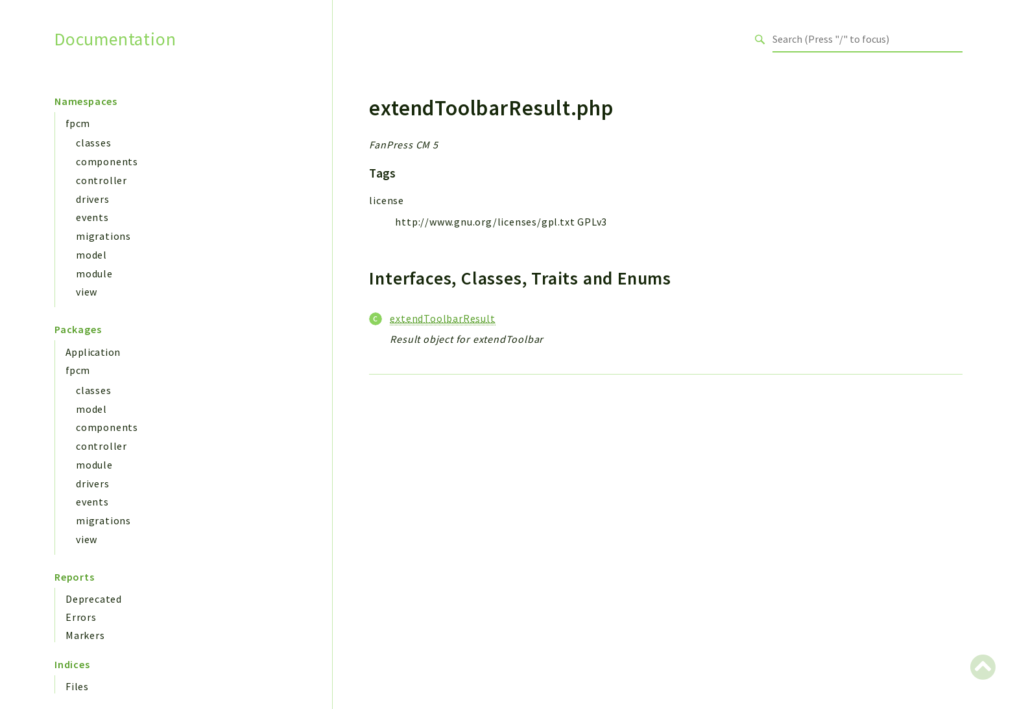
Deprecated (94, 598)
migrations (103, 235)
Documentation (115, 39)
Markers (85, 635)
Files (77, 686)
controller (101, 180)
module (94, 273)
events (92, 217)
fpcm (78, 123)
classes (94, 142)
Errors (81, 616)
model (91, 254)
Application (93, 351)
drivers (93, 198)
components (107, 161)
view (86, 291)
